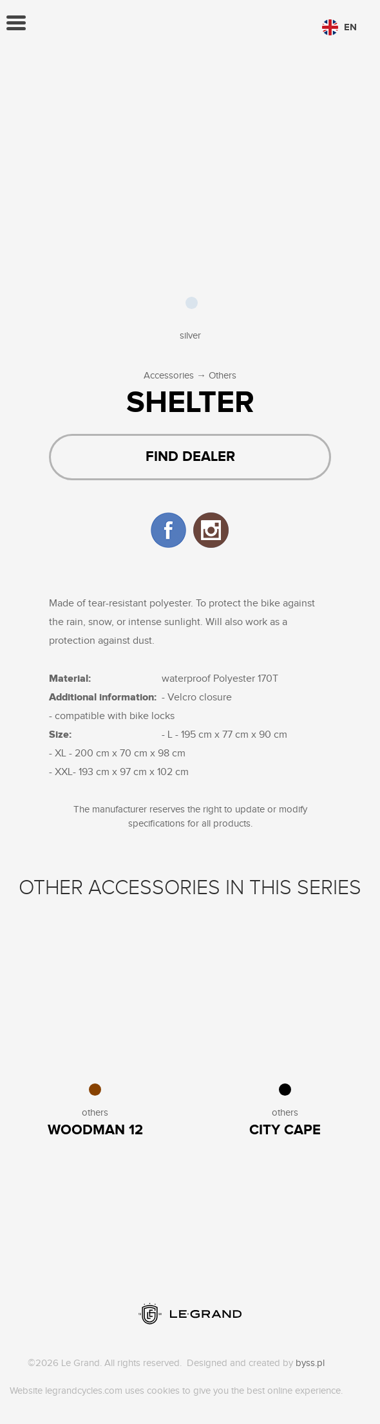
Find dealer (190, 456)
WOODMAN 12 (95, 1130)
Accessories (169, 375)
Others (222, 375)
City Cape (285, 1130)
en (339, 27)
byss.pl (310, 1363)
